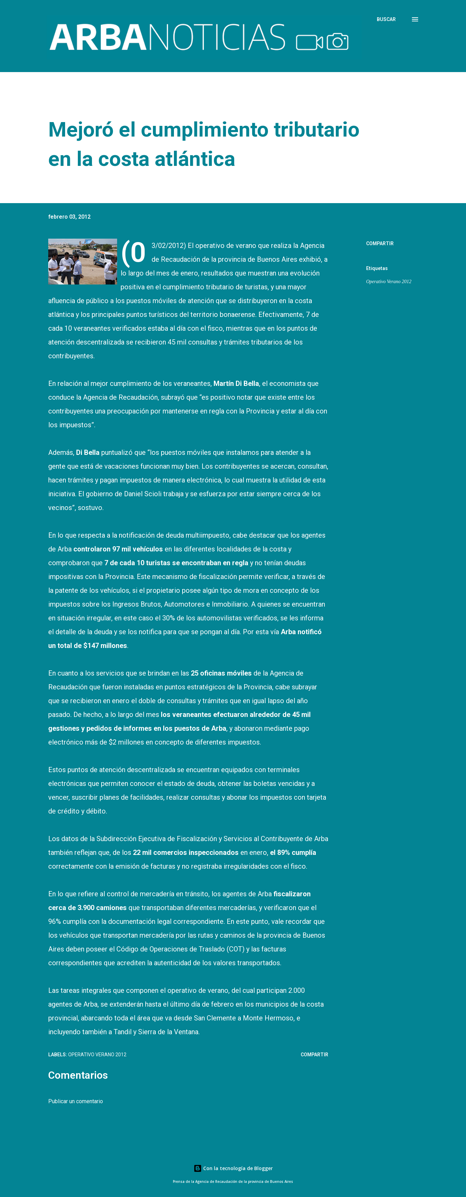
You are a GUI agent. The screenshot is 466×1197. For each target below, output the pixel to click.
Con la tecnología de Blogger (233, 1168)
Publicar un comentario (75, 1101)
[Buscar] (386, 19)
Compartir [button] (380, 243)
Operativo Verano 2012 (388, 281)
